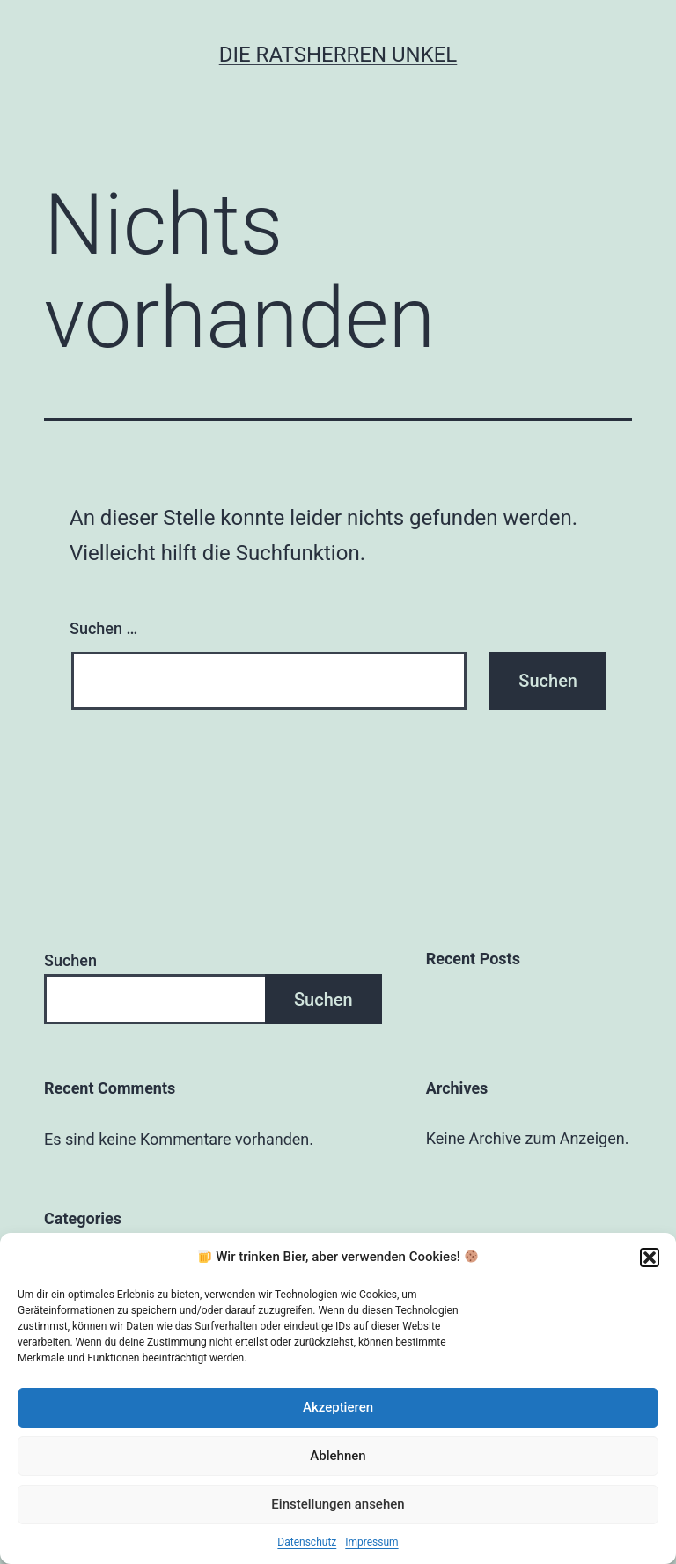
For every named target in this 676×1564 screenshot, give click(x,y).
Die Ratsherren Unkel (338, 54)
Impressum (371, 1542)
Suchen (70, 960)
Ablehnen (337, 1456)
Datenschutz (306, 1542)
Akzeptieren (338, 1407)
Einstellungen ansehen (337, 1504)
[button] (649, 1257)
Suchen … (103, 628)
